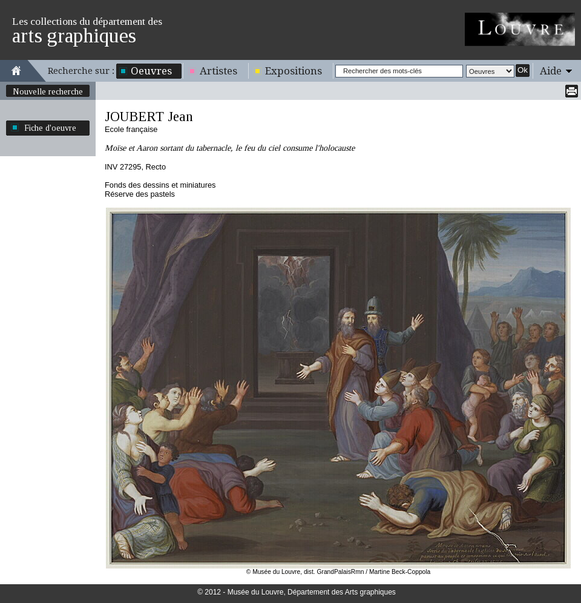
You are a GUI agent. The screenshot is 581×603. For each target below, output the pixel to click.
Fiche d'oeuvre (50, 128)
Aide (551, 71)
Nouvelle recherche (48, 91)
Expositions (293, 71)
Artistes (218, 71)
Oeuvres (151, 71)
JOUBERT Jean (149, 116)
